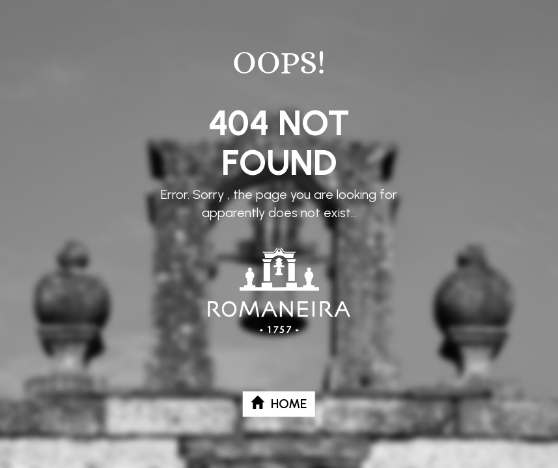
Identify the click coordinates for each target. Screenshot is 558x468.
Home (279, 403)
